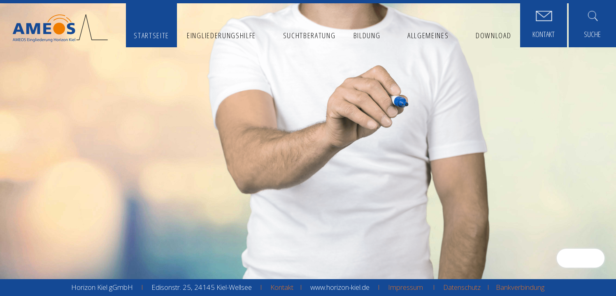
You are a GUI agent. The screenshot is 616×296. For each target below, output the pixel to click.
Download (493, 35)
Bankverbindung (520, 287)
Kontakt (281, 287)
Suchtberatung (309, 35)
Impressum (405, 287)
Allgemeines (428, 35)
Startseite (151, 35)
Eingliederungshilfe (221, 35)
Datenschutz (462, 287)
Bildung (367, 35)
